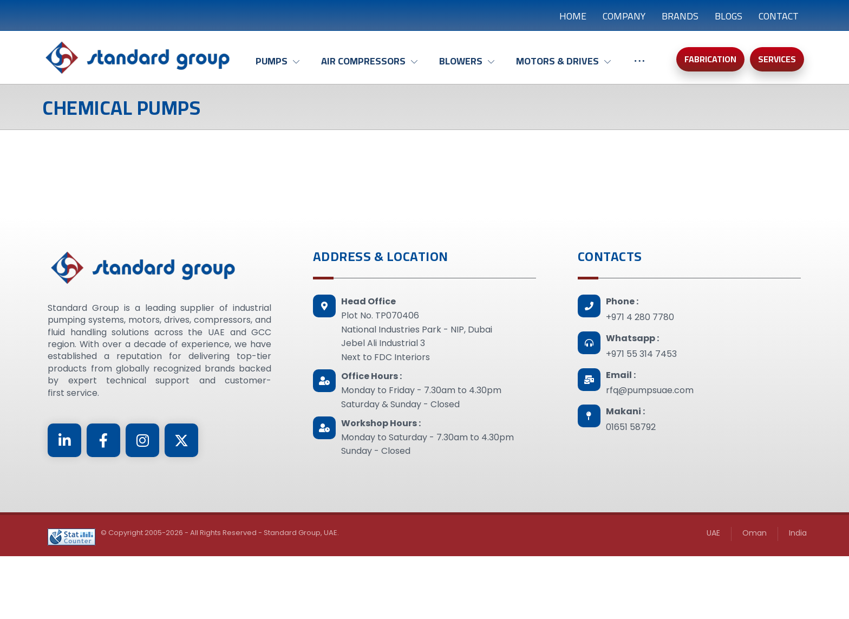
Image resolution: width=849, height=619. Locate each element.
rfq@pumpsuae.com (650, 390)
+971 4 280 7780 (640, 317)
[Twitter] (181, 440)
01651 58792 (631, 427)
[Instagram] (142, 440)
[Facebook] (103, 440)
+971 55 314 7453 (641, 354)
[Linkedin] (64, 440)
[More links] (639, 66)
